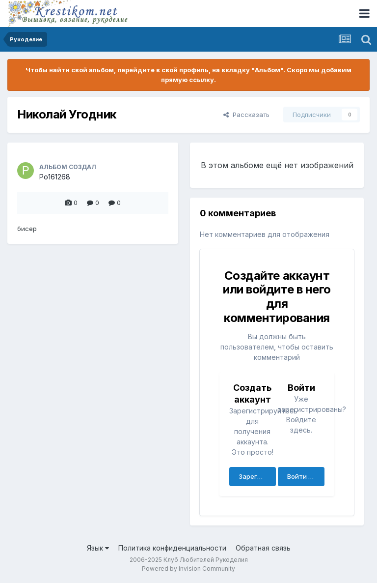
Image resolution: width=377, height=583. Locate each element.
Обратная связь (263, 548)
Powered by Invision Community (188, 568)
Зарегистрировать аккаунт (257, 476)
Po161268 (54, 177)
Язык (98, 548)
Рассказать (246, 114)
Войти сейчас (305, 476)
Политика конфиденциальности (172, 548)
